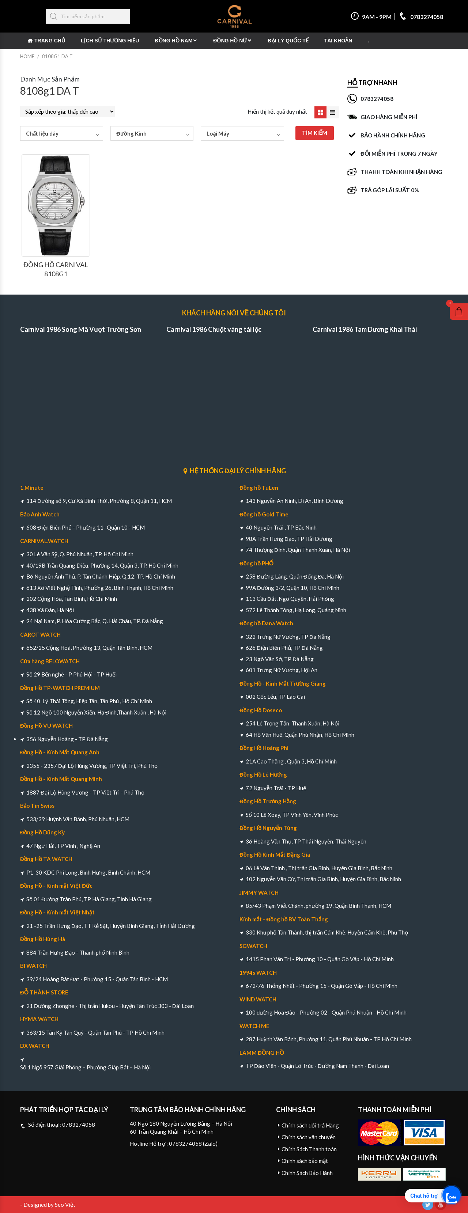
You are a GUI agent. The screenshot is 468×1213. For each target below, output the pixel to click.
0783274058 (421, 16)
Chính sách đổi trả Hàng (310, 1125)
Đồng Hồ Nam (173, 40)
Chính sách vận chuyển (309, 1137)
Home (27, 56)
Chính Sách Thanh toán (309, 1149)
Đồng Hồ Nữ (230, 40)
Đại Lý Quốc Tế (288, 40)
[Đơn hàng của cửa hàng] (67, 111)
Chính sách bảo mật (305, 1160)
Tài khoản (338, 40)
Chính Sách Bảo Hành (307, 1173)
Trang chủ (49, 40)
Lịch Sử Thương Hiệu (110, 40)
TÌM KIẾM (314, 132)
